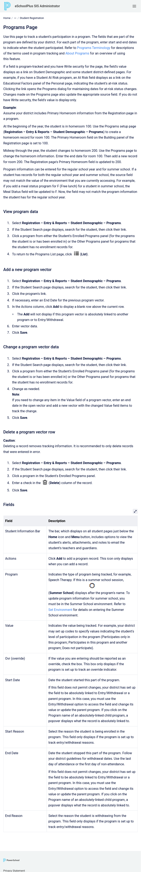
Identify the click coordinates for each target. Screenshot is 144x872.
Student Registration (32, 18)
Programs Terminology (93, 48)
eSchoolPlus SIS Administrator (37, 6)
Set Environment (60, 609)
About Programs (77, 53)
